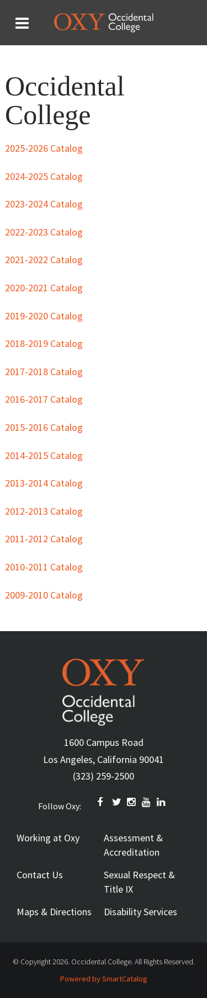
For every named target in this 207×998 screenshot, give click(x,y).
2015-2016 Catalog (44, 427)
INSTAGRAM (132, 802)
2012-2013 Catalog (44, 511)
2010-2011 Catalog (44, 567)
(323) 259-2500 (103, 776)
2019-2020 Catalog (44, 315)
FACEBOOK (102, 802)
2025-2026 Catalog (44, 148)
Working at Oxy (48, 837)
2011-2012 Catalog (44, 538)
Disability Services (140, 911)
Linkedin (162, 802)
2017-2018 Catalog (44, 371)
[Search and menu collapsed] (22, 23)
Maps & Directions (54, 911)
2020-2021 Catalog (44, 287)
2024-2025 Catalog (44, 176)
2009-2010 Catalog (44, 595)
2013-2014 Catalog (44, 483)
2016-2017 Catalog (44, 399)
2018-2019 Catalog (44, 343)
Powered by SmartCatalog (103, 979)
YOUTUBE (147, 802)
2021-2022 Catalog (44, 259)
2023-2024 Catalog (44, 204)
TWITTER (117, 802)
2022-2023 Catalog (44, 232)
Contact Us (40, 874)
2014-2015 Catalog (44, 455)
